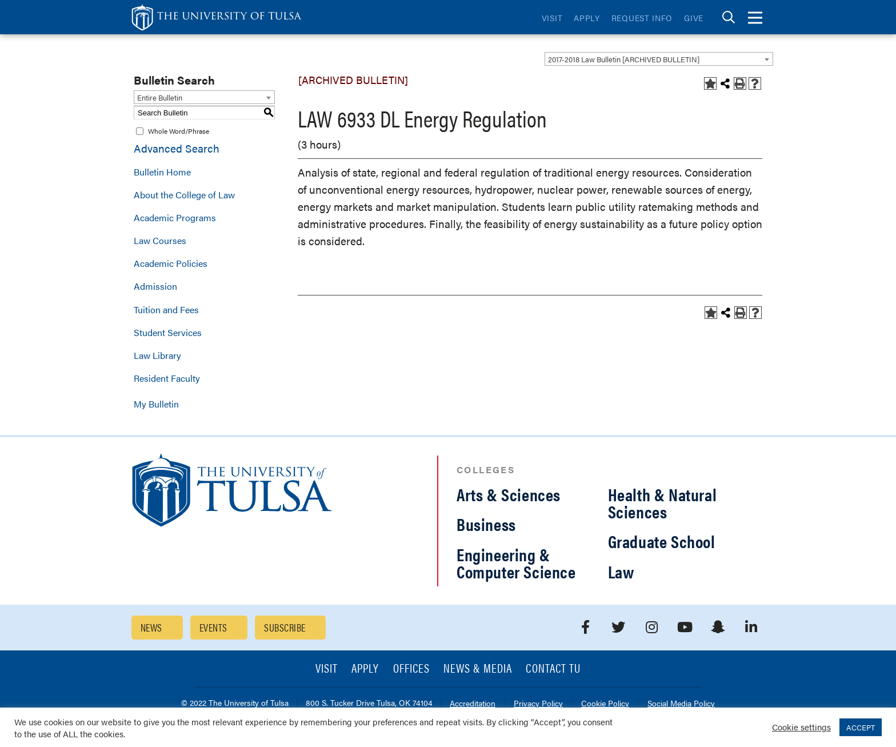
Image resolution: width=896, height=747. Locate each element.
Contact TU (553, 669)
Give (693, 17)
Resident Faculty (167, 378)
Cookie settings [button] (801, 727)
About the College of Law (184, 194)
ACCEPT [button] (860, 727)
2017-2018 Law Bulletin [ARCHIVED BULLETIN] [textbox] (623, 59)
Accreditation (472, 704)
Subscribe (284, 627)
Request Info (642, 17)
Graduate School (661, 541)
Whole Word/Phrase (178, 131)
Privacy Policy (538, 704)
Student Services (168, 332)
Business (486, 524)
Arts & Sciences (509, 494)
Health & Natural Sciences (662, 503)
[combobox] (659, 59)
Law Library (157, 355)
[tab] (728, 17)
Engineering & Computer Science (516, 563)
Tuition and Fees (166, 309)
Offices (411, 669)
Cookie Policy (605, 704)
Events (213, 627)
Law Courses (160, 240)
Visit (552, 17)
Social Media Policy (681, 704)
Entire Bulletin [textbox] (159, 97)
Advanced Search (176, 148)
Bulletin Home (162, 171)
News (151, 627)
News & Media (478, 669)
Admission (155, 286)
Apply (587, 17)
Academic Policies (170, 263)
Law (621, 571)
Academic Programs (175, 217)
